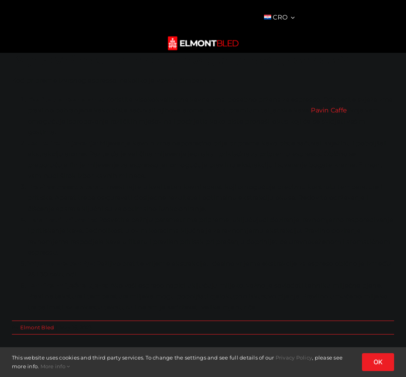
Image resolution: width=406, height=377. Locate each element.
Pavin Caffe (329, 110)
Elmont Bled (37, 327)
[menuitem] (279, 17)
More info (55, 366)
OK (378, 362)
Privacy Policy (294, 357)
